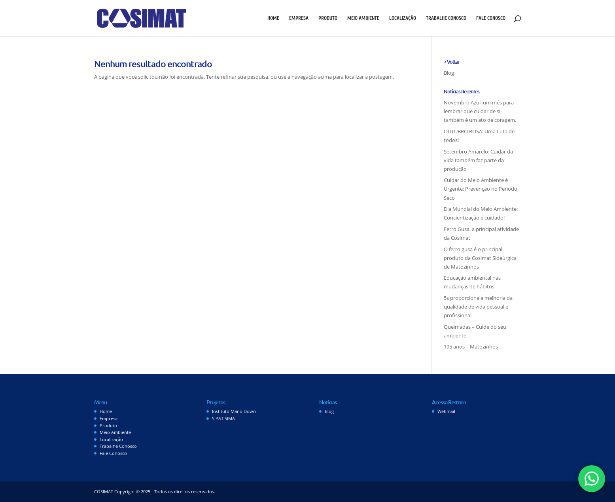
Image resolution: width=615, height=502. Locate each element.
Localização (402, 18)
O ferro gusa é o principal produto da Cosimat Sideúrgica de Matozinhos (480, 258)
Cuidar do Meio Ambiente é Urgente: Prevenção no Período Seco (480, 188)
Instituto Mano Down (234, 411)
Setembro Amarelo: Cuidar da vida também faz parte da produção (478, 160)
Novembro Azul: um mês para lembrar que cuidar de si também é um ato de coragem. (480, 111)
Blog (449, 72)
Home (273, 18)
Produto (327, 18)
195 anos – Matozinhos (471, 346)
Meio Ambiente (363, 18)
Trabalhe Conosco (446, 18)
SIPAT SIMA (223, 418)
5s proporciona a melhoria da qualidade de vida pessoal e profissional (478, 306)
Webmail (446, 411)
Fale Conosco (490, 18)
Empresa (298, 18)
